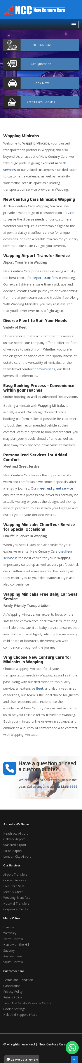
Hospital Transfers (16, 903)
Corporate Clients (15, 909)
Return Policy (12, 997)
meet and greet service (55, 488)
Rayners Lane (13, 956)
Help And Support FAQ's (20, 1014)
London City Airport (17, 856)
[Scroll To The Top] (74, 1059)
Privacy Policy (13, 991)
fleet (39, 688)
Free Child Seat (13, 886)
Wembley (9, 933)
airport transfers (45, 277)
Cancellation (12, 986)
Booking (41, 102)
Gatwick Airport (14, 839)
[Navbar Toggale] (74, 24)
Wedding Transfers (16, 897)
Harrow (8, 927)
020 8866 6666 (65, 786)
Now (41, 83)
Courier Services (14, 880)
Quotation (41, 64)
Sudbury (9, 950)
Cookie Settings (14, 1009)
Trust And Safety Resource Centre (27, 1003)
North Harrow (13, 939)
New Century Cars (52, 1044)
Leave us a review (22, 1059)
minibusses (46, 369)
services (69, 212)
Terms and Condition (18, 980)
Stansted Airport (14, 845)
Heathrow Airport (15, 833)
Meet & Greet (13, 892)
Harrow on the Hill (16, 944)
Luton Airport (12, 851)
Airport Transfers (15, 874)
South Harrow (13, 962)
